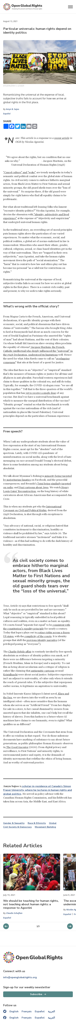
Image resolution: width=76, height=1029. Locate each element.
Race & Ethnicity (37, 823)
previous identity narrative (41, 640)
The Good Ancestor (17, 747)
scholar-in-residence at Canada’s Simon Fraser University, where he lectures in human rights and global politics (37, 790)
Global (52, 823)
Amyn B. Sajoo (12, 109)
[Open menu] (70, 7)
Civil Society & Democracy (17, 827)
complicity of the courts (38, 636)
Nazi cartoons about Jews (33, 487)
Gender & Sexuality (13, 823)
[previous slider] (70, 926)
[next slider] (6, 926)
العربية (51, 1011)
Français (27, 1011)
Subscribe (36, 994)
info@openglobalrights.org (20, 977)
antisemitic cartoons (42, 670)
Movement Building (45, 827)
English (14, 1011)
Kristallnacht (10, 674)
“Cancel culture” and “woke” (19, 172)
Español (6, 113)
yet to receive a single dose (40, 393)
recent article (61, 138)
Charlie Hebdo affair (19, 651)
